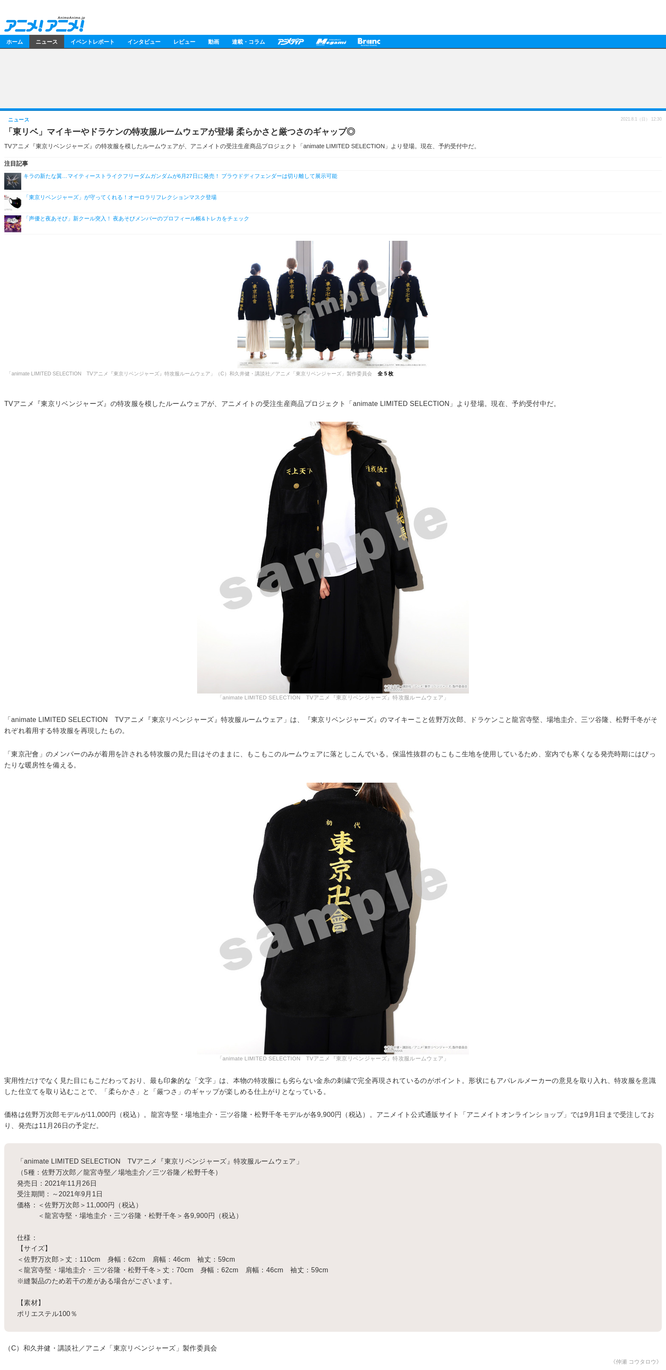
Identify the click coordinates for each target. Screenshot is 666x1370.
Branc (369, 41)
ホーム (14, 41)
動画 (213, 41)
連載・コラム (248, 41)
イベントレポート (93, 41)
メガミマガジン (331, 41)
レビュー (184, 41)
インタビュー (144, 41)
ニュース (47, 41)
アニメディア (290, 41)
